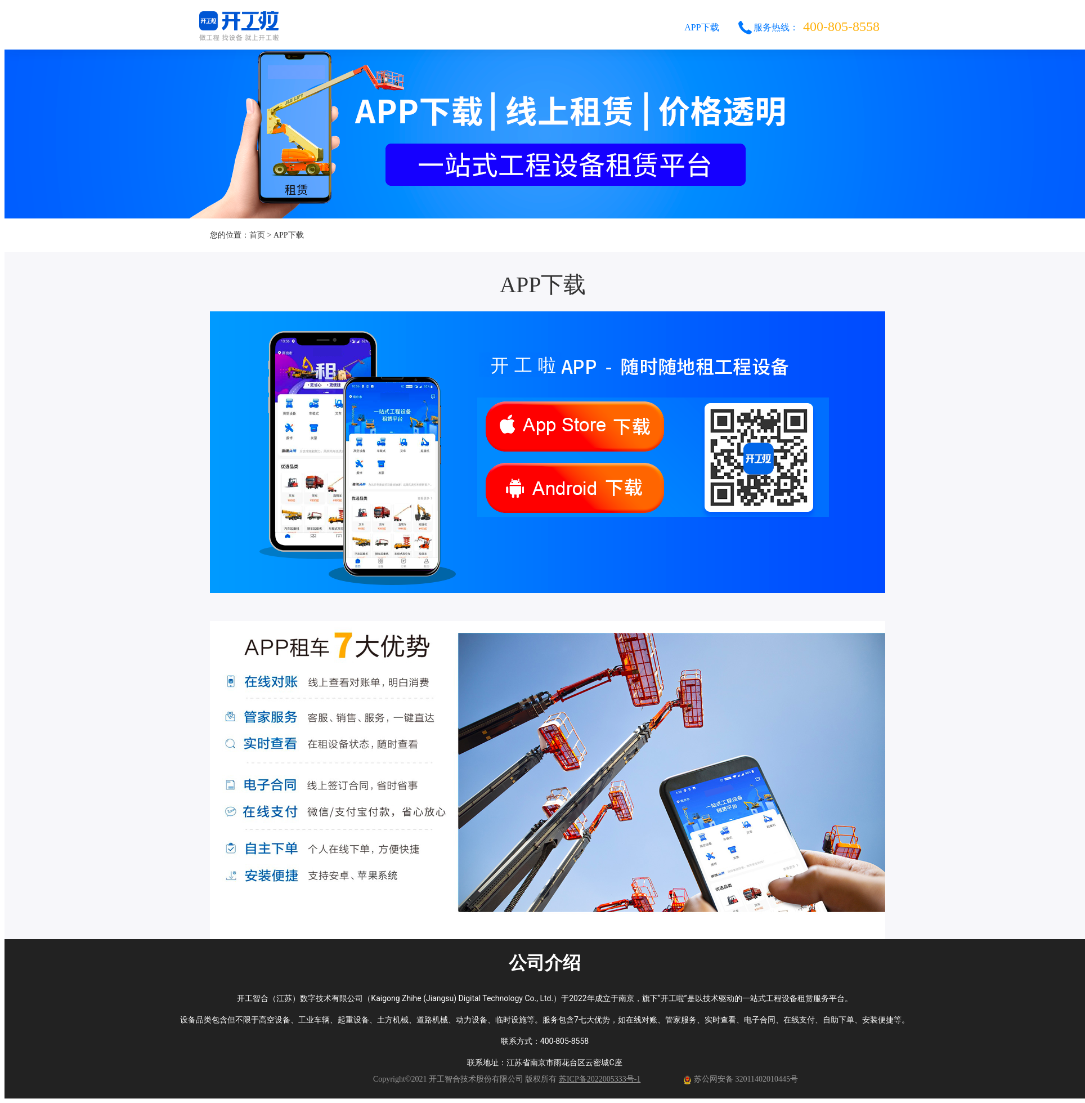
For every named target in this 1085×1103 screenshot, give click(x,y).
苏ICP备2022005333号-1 (599, 1079)
